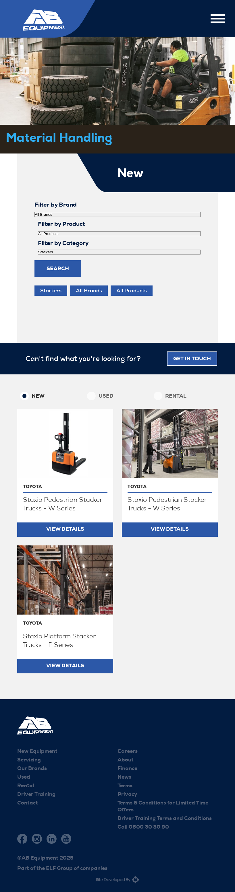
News (124, 777)
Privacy (127, 794)
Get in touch (192, 358)
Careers (128, 751)
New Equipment (37, 751)
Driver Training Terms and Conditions (165, 818)
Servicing (29, 759)
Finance (127, 768)
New (38, 395)
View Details (65, 529)
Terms (125, 785)
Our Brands (32, 768)
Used (106, 395)
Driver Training (36, 794)
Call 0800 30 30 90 (143, 826)
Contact (27, 802)
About (126, 759)
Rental (175, 395)
